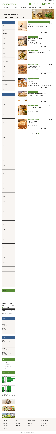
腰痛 (3, 25)
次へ (37, 133)
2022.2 (3, 221)
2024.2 (3, 160)
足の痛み (3, 66)
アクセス (4, 290)
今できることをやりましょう (33, 121)
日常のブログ (4, 89)
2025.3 (3, 127)
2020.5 (3, 275)
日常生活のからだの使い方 (5, 56)
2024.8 (3, 145)
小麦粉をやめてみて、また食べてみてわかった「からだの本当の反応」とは (8, 353)
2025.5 (3, 122)
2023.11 (3, 168)
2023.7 (3, 178)
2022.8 (3, 206)
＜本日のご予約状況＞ (8, 321)
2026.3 (3, 96)
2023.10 (3, 170)
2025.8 (3, 114)
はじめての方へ (14, 7)
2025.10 (3, 109)
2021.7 (3, 239)
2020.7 (3, 270)
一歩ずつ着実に (31, 79)
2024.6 (3, 150)
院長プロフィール (23, 7)
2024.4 (3, 155)
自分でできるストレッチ (33, 24)
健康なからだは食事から (5, 84)
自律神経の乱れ (4, 33)
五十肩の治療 (5, 370)
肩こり (3, 28)
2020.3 (3, 280)
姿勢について (4, 58)
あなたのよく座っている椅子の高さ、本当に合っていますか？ (8, 345)
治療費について (41, 7)
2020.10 (3, 262)
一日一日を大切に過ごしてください (35, 107)
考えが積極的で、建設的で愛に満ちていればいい (37, 93)
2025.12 (3, 104)
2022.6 (3, 211)
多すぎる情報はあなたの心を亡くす (35, 38)
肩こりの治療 (17, 423)
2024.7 (3, 147)
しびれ (3, 76)
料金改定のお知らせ (8, 329)
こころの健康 (4, 81)
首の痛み (3, 53)
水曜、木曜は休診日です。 (8, 325)
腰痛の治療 (5, 362)
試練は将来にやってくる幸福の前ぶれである (36, 52)
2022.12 (3, 196)
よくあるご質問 (50, 7)
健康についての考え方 (5, 61)
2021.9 (3, 234)
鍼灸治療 (30, 423)
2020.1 (3, 285)
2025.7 (3, 117)
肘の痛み (3, 51)
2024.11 (3, 137)
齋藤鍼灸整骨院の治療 (32, 7)
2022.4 (3, 216)
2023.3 (3, 188)
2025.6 (3, 119)
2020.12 (3, 257)
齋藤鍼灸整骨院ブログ (45, 420)
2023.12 (3, 165)
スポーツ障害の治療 (31, 420)
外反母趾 (3, 43)
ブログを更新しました (8, 332)
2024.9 (3, 142)
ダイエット (3, 71)
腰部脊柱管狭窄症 (4, 35)
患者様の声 (43, 423)
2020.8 (3, 267)
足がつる (3, 79)
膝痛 (3, 30)
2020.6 (3, 272)
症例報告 (3, 38)
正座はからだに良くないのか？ (8, 341)
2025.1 (3, 132)
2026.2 (3, 99)
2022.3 (3, 219)
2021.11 (3, 229)
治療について (4, 423)
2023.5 (3, 183)
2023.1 (3, 193)
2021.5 (3, 244)
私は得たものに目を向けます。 (34, 66)
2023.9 (3, 173)
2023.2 (3, 191)
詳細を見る (46, 32)
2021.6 (3, 242)
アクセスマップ (4, 428)
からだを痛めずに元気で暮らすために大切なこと (8, 349)
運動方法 (3, 48)
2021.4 (3, 247)
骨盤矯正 (30, 425)
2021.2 (3, 252)
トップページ (6, 7)
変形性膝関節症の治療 (7, 366)
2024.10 (3, 140)
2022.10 (3, 201)
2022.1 (3, 224)
